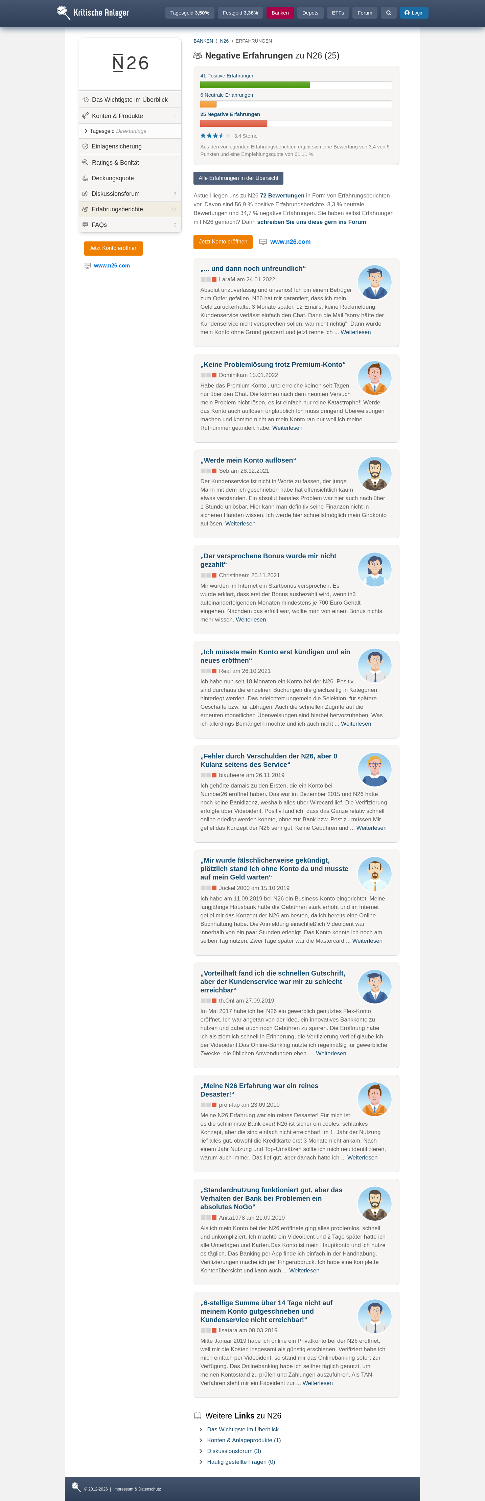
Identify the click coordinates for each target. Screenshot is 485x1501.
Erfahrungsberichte (129, 209)
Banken (280, 13)
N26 (224, 41)
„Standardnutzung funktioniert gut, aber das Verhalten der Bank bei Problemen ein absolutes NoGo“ (271, 1198)
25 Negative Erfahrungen (230, 114)
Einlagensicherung (112, 146)
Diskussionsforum (129, 194)
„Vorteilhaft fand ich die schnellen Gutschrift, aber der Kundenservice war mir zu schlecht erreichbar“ (272, 981)
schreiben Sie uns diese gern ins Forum (311, 222)
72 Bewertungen (282, 195)
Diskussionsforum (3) (234, 1451)
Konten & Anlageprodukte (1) (244, 1440)
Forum (364, 13)
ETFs (338, 13)
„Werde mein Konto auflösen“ (248, 460)
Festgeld (240, 13)
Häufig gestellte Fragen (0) (241, 1462)
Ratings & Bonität (110, 162)
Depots (310, 13)
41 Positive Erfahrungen (227, 75)
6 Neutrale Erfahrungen (226, 95)
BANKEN (203, 41)
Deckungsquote (108, 178)
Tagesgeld (189, 13)
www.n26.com (290, 241)
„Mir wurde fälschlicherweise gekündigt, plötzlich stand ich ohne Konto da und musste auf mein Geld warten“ (274, 869)
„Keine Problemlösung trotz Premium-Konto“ (273, 364)
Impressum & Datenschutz (137, 1489)
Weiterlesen (356, 332)
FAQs (129, 225)
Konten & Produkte (129, 115)
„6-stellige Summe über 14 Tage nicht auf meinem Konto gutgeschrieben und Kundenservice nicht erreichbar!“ (266, 1311)
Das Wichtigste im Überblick (125, 99)
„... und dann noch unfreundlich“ (253, 268)
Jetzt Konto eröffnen (113, 248)
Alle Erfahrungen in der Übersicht (238, 178)
